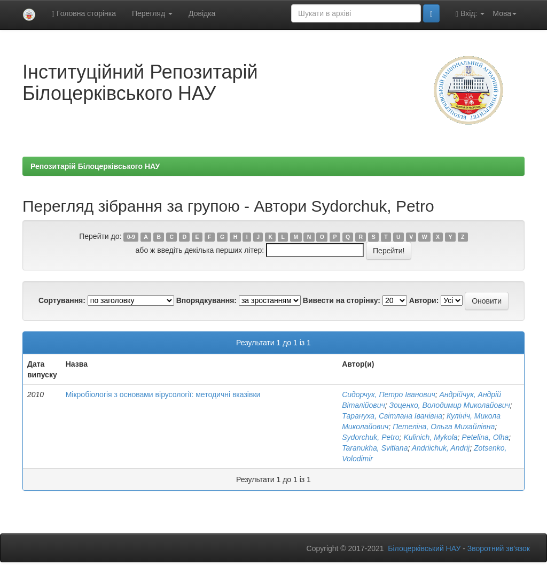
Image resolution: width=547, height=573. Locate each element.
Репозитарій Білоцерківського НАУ (95, 166)
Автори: (424, 300)
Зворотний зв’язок (498, 548)
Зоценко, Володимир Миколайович (449, 405)
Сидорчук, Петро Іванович (388, 394)
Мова (505, 13)
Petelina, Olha (485, 437)
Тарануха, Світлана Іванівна (392, 416)
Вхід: (470, 13)
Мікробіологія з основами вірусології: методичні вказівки (163, 394)
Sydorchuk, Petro (370, 437)
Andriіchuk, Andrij (441, 448)
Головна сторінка (84, 13)
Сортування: (61, 300)
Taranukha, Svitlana (375, 448)
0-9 (131, 237)
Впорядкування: (206, 300)
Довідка (202, 13)
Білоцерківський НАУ (424, 548)
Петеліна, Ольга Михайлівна (444, 426)
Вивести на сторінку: (341, 300)
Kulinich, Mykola (430, 437)
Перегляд (152, 13)
